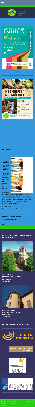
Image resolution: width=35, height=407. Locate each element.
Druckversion (6, 401)
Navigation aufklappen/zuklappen (17, 2)
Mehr (17, 71)
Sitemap (14, 401)
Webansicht (30, 401)
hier (3, 224)
